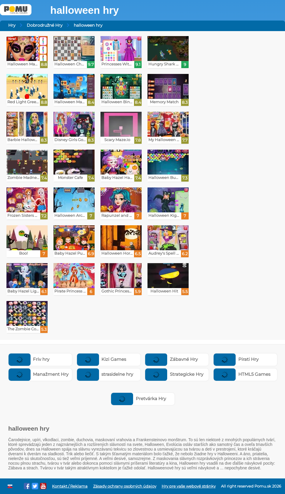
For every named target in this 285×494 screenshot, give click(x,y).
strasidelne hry (105, 374)
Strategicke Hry (174, 374)
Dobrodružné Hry (45, 25)
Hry (12, 25)
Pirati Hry (236, 359)
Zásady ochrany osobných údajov (124, 486)
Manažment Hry (39, 374)
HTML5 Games (242, 374)
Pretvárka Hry (138, 398)
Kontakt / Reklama (70, 486)
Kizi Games (101, 359)
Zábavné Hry (171, 359)
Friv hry (29, 359)
